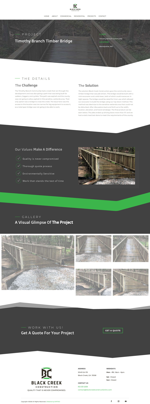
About (55, 16)
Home (46, 16)
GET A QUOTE (113, 330)
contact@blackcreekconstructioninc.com (95, 390)
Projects (91, 16)
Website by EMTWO (53, 402)
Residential (79, 16)
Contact (102, 16)
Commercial (65, 16)
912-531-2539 (83, 387)
